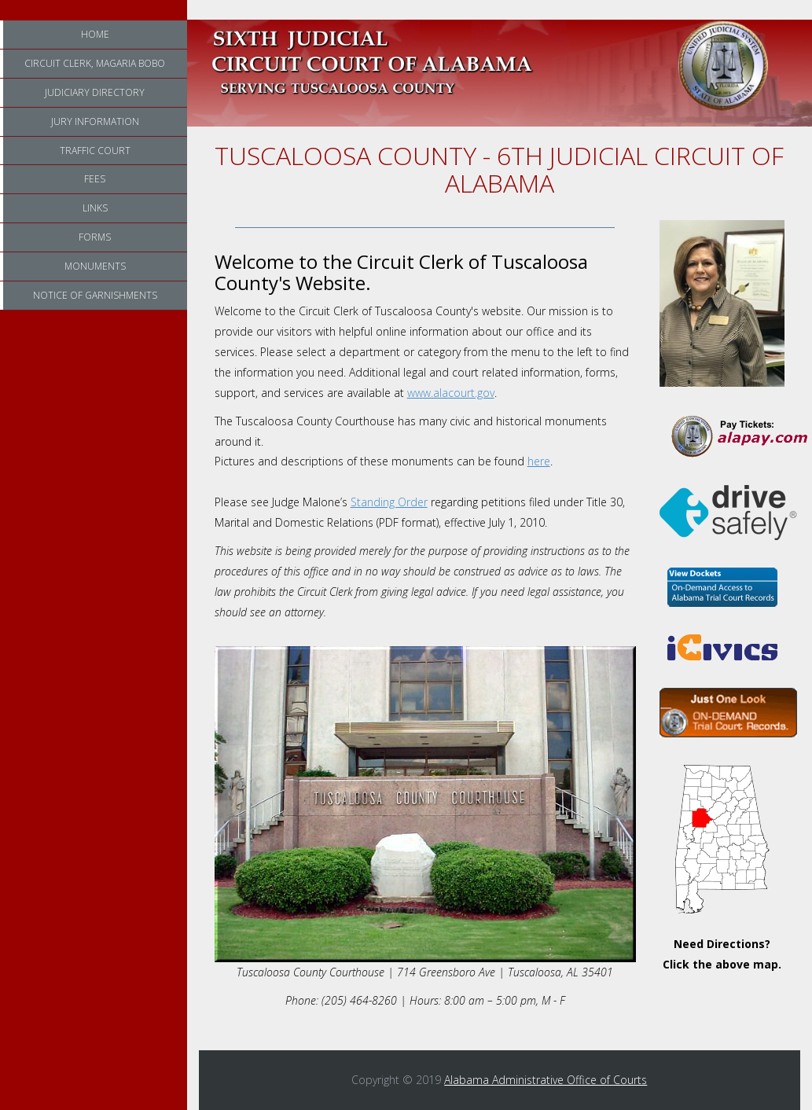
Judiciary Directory (95, 92)
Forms (95, 237)
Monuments (95, 266)
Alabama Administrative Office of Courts (545, 1079)
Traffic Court (95, 150)
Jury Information (95, 121)
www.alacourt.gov (450, 392)
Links (95, 208)
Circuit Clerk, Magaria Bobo (94, 63)
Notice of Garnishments (95, 295)
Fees (94, 179)
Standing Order (389, 501)
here (538, 461)
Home (95, 34)
